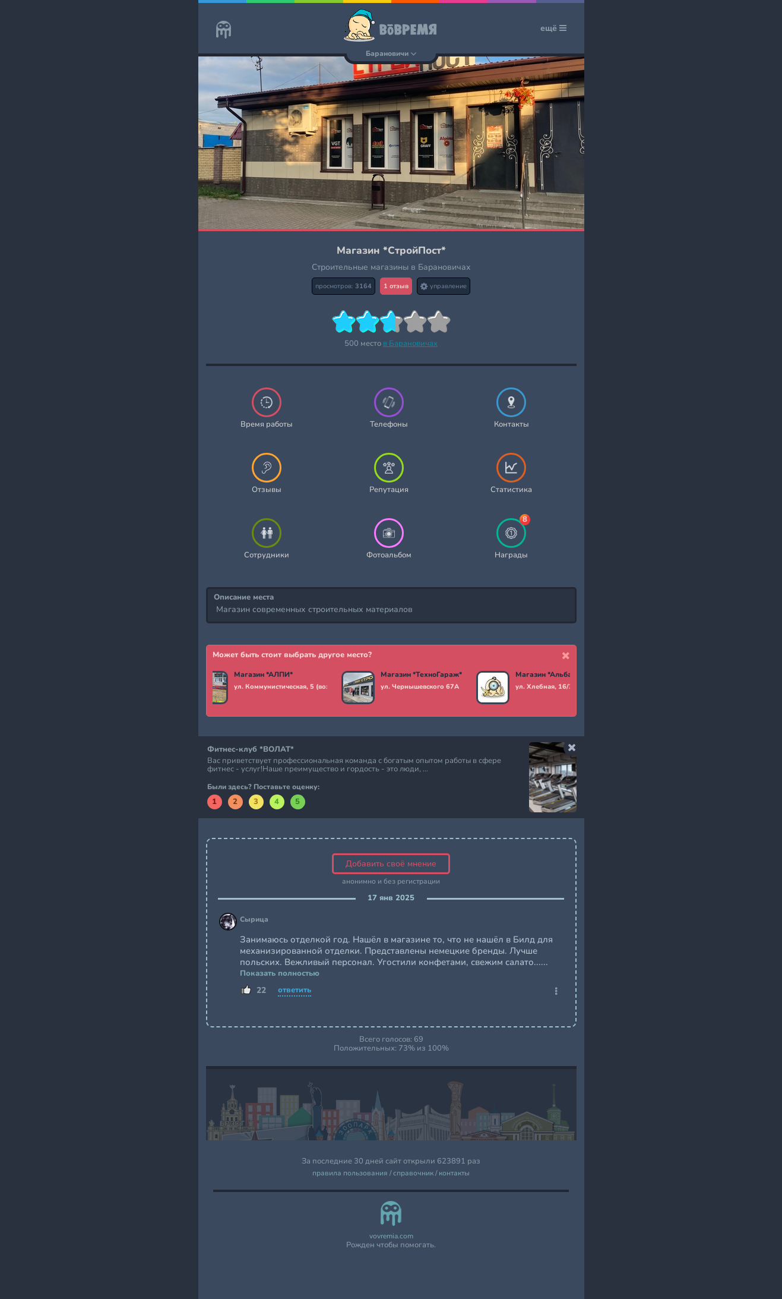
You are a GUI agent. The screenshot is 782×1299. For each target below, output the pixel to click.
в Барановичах (410, 343)
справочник (413, 1173)
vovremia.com (391, 1236)
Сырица (254, 919)
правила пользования (350, 1173)
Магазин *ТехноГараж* (422, 675)
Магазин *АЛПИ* (264, 675)
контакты (454, 1173)
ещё (553, 28)
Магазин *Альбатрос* (553, 675)
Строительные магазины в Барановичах (391, 267)
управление (443, 286)
